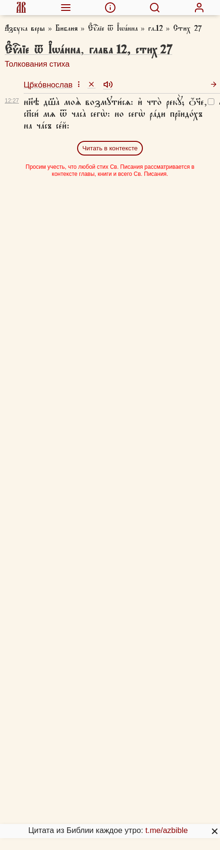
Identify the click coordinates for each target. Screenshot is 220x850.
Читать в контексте (110, 148)
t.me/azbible (166, 830)
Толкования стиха (37, 64)
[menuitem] (21, 7)
